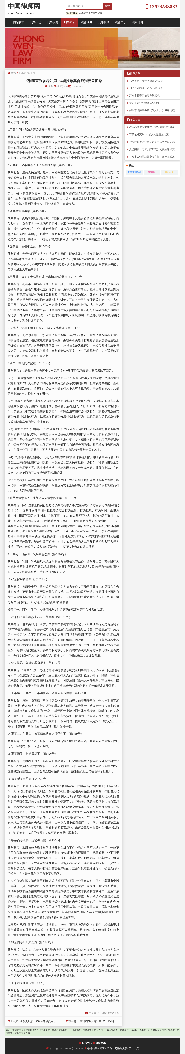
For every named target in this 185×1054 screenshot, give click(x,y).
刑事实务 (53, 22)
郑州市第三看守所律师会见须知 (147, 81)
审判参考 (169, 172)
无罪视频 (103, 22)
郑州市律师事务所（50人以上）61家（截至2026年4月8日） (154, 110)
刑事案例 (70, 22)
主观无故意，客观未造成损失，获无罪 (41, 1021)
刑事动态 (36, 22)
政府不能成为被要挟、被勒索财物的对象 (152, 127)
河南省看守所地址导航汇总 (144, 95)
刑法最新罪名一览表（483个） (146, 88)
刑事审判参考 (134, 172)
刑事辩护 (83, 13)
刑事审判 (152, 172)
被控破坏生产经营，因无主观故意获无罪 (152, 142)
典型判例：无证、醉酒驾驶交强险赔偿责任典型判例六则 (154, 149)
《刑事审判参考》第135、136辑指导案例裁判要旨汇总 (109, 1021)
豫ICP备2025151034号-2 (62, 1048)
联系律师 (137, 22)
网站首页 (19, 22)
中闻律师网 (24, 6)
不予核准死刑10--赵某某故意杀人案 (149, 134)
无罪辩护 (92, 13)
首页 (13, 73)
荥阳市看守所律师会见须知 (144, 103)
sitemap (80, 1048)
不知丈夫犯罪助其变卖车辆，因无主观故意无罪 (154, 156)
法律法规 (86, 22)
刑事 (100, 13)
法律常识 (120, 22)
